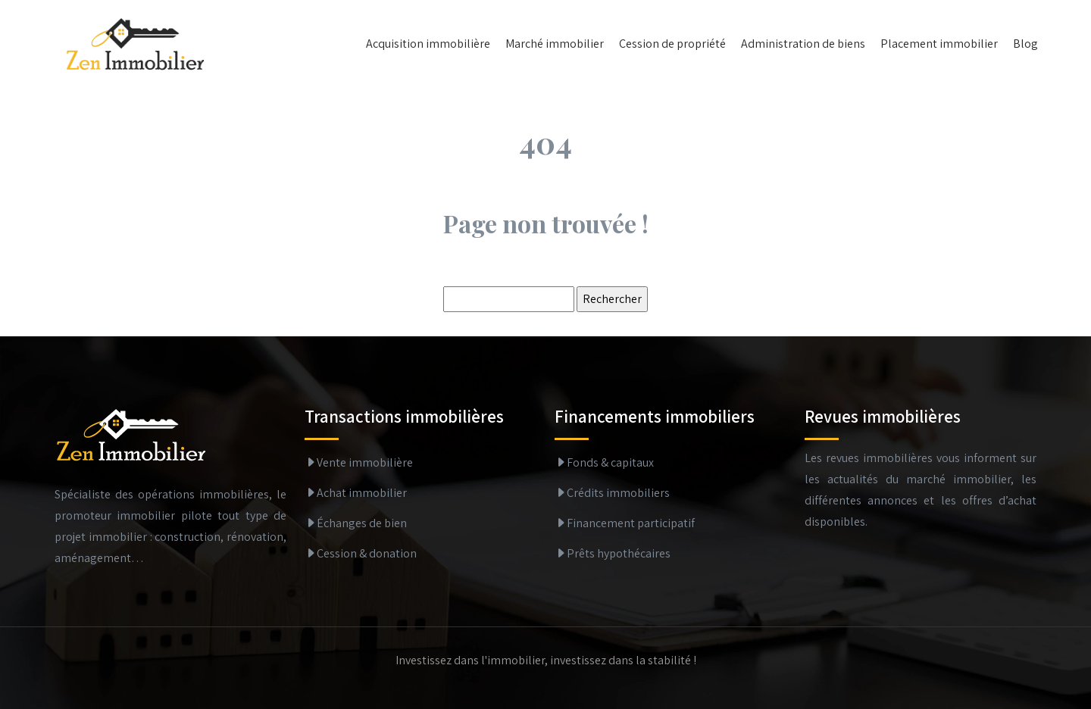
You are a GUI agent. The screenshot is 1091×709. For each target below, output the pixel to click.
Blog (1025, 44)
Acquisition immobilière (428, 44)
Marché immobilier (554, 44)
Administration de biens (803, 44)
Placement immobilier (939, 44)
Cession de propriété (672, 44)
